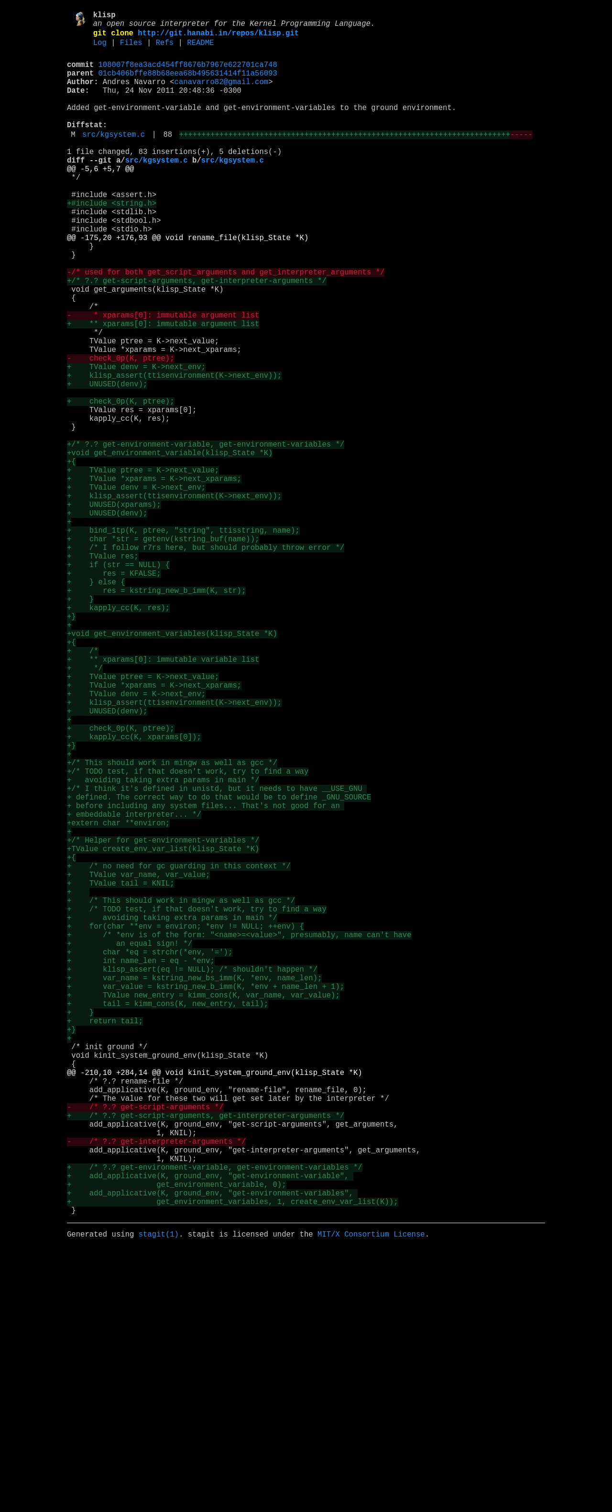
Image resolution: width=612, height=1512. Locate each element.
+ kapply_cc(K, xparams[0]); (134, 892)
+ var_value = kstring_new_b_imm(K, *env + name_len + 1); (205, 1198)
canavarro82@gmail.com (221, 94)
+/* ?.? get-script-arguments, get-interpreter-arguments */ (197, 335)
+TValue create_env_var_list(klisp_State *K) (163, 1029)
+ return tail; (105, 1240)
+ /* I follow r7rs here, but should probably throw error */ (205, 661)
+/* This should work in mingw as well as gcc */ (172, 924)
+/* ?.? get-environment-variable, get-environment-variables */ (205, 535)
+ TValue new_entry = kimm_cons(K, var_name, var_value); (203, 1208)
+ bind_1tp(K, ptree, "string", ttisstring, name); (183, 640)
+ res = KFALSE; (114, 693)
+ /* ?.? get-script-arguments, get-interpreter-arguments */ (205, 1355)
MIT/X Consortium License (371, 1497)
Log (100, 49)
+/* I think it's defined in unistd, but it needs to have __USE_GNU (217, 956)
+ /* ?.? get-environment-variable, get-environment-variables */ (214, 1418)
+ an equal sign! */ (129, 1145)
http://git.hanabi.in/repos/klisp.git (218, 38)
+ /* (82, 787)
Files (131, 49)
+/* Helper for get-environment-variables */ (163, 1019)
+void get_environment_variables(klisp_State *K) (172, 766)
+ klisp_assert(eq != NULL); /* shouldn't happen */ (192, 1177)
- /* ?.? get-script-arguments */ (145, 1345)
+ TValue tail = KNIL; (121, 1071)
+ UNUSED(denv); (107, 461)
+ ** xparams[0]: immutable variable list (163, 798)
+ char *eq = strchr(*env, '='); (149, 1155)
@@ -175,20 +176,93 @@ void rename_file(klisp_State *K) (187, 282)
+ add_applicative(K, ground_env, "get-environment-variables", (212, 1450)
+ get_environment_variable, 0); (176, 1440)
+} (71, 745)
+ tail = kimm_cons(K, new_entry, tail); (167, 1219)
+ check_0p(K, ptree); (121, 482)
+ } (80, 724)
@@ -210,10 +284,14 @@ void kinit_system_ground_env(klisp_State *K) (214, 1303)
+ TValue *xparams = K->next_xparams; (154, 577)
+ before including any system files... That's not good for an (205, 977)
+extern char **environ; (118, 998)
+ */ (85, 808)
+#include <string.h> (111, 240)
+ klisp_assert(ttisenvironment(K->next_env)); (174, 451)
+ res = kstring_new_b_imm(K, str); (156, 714)
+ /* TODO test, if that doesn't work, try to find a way (197, 1103)
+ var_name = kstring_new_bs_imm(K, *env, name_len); (194, 1187)
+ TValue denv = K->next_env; (136, 440)
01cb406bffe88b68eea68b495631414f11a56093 (187, 83)
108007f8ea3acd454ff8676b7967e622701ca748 (187, 73)
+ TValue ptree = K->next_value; (143, 566)
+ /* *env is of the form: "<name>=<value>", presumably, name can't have (239, 1134)
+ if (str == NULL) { (118, 682)
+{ (71, 556)
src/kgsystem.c (113, 158)
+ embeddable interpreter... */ (134, 987)
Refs (165, 49)
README (200, 49)
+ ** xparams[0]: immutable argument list (163, 388)
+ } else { (96, 703)
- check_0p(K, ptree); (121, 430)
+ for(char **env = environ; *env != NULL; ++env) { (185, 1124)
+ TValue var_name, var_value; (138, 1061)
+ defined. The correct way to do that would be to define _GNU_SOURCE (219, 966)
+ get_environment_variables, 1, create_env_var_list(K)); (232, 1461)
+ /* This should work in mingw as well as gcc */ (181, 1092)
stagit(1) (159, 1497)
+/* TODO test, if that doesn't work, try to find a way (187, 935)
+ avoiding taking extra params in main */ (163, 945)
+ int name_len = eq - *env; (141, 1166)
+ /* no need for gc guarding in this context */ (179, 1050)
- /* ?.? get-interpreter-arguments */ (156, 1387)
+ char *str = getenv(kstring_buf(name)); (163, 651)
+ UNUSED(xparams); (114, 608)
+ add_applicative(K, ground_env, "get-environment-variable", (210, 1429)
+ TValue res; (103, 672)
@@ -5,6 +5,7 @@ (100, 198)
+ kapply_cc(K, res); (118, 735)
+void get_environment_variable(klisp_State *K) (170, 545)
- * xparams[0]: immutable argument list (163, 377)
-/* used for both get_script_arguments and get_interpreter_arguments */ (225, 324)
